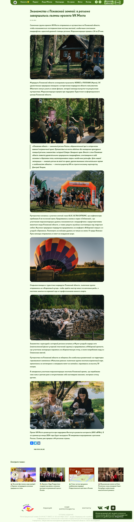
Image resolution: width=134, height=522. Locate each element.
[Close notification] (131, 512)
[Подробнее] (119, 517)
